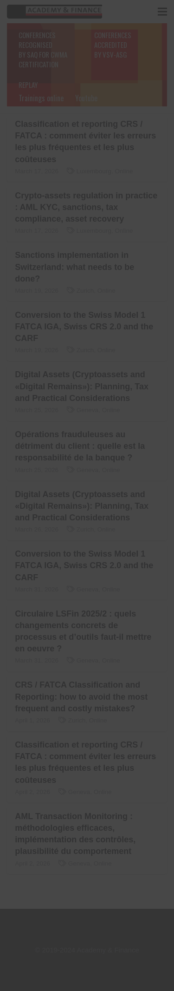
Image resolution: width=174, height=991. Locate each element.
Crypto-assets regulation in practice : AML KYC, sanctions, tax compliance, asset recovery (86, 207)
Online (124, 171)
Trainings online (41, 98)
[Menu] (162, 11)
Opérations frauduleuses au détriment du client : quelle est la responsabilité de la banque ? (80, 446)
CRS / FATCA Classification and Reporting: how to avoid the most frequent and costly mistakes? (81, 696)
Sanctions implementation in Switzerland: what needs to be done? (74, 266)
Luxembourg (94, 171)
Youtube (86, 98)
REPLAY (28, 84)
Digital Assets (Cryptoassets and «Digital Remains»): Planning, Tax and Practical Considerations (81, 386)
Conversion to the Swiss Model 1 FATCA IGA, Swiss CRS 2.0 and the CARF (84, 326)
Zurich (85, 290)
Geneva (87, 410)
